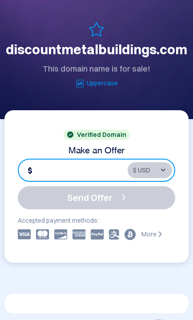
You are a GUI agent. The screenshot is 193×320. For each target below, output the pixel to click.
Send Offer (96, 197)
